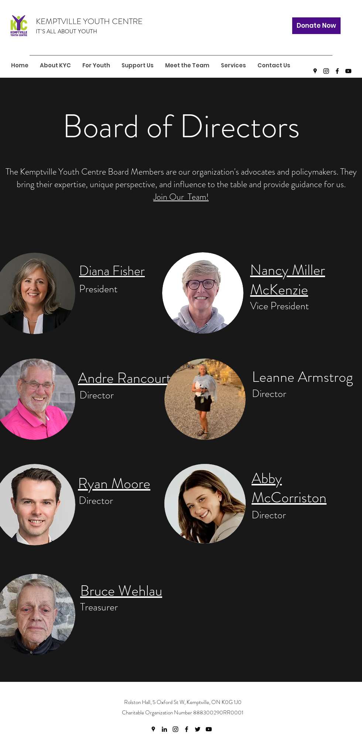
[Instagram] (326, 71)
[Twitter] (197, 729)
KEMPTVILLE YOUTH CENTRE (89, 21)
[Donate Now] (316, 25)
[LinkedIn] (164, 729)
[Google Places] (315, 71)
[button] (96, 65)
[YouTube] (348, 71)
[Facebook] (337, 71)
